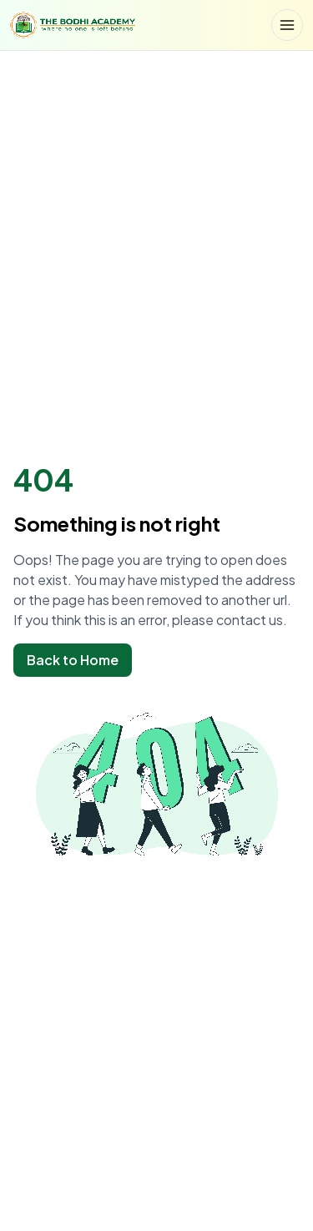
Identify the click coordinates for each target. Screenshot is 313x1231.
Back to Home (73, 659)
